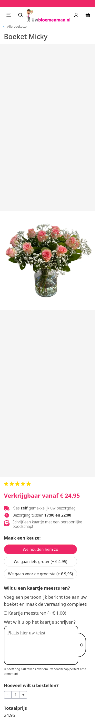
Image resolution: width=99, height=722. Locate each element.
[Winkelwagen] (88, 15)
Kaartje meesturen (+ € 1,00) (37, 613)
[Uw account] (76, 15)
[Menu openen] (9, 15)
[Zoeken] (20, 15)
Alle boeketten (18, 26)
